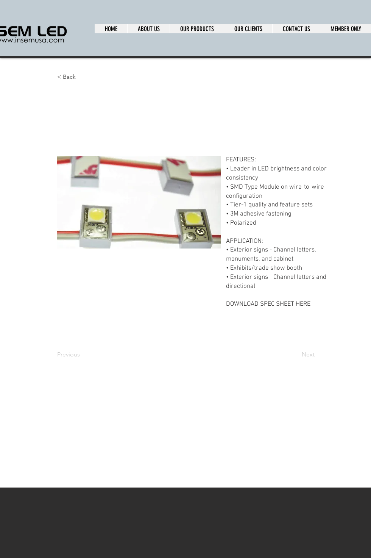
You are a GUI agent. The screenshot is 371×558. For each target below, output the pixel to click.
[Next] (296, 354)
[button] (82, 76)
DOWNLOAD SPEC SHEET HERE (268, 304)
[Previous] (82, 354)
